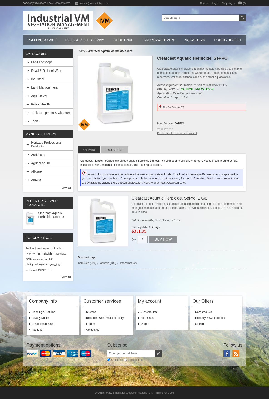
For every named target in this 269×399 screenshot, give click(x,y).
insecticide (60, 253)
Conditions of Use (42, 323)
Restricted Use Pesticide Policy (105, 318)
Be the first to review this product (177, 133)
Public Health (227, 40)
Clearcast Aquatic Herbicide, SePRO (51, 215)
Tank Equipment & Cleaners (51, 113)
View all (66, 188)
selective (55, 264)
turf (50, 270)
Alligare (36, 171)
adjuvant (37, 248)
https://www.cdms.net (172, 182)
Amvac (36, 180)
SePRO (179, 123)
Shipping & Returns (43, 312)
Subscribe (117, 359)
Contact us (92, 329)
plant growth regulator (37, 264)
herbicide (83, 263)
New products (203, 312)
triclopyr (42, 270)
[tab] (89, 149)
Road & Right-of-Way (84, 40)
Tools (35, 121)
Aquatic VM (195, 40)
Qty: (134, 239)
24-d (28, 248)
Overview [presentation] (89, 149)
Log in (215, 3)
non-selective (40, 259)
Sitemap (91, 312)
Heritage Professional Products (46, 144)
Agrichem (38, 154)
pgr (51, 259)
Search (199, 323)
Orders (145, 323)
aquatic (104, 263)
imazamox (126, 263)
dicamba (57, 248)
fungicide (30, 253)
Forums (90, 323)
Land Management (159, 40)
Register (204, 3)
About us (37, 329)
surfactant (31, 270)
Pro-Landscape (42, 40)
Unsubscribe (135, 359)
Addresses (147, 318)
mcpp (29, 259)
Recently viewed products (210, 318)
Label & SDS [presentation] (114, 149)
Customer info (149, 312)
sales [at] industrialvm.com (94, 3)
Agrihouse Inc (41, 163)
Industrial (123, 40)
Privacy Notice (40, 318)
